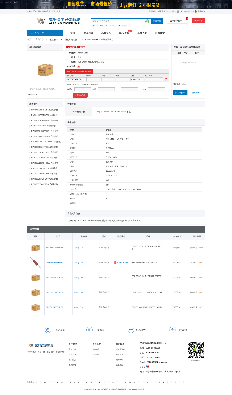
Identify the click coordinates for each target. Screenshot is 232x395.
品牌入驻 (161, 11)
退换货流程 (120, 349)
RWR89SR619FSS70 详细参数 (44, 179)
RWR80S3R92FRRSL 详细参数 (44, 152)
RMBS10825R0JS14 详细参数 (44, 158)
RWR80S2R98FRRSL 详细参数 (44, 163)
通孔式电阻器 (72, 39)
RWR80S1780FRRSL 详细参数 (44, 184)
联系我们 (72, 355)
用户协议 (72, 360)
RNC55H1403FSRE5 (54, 307)
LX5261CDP (111, 26)
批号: (73, 57)
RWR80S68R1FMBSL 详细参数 (44, 136)
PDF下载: (71, 66)
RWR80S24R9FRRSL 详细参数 (44, 131)
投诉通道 (119, 355)
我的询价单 (179, 20)
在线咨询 (201, 11)
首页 (29, 39)
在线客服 (119, 365)
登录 (53, 11)
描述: (73, 62)
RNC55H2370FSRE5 (54, 277)
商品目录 (88, 33)
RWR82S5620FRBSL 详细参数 (44, 147)
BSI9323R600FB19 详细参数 (43, 126)
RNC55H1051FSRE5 (54, 248)
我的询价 (152, 11)
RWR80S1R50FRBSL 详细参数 (44, 120)
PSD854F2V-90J (97, 26)
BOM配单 (124, 33)
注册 (58, 11)
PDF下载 (171, 11)
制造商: (72, 53)
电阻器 (54, 39)
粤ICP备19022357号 (136, 389)
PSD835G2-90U (125, 26)
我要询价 (198, 20)
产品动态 (95, 355)
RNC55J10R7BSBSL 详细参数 (44, 173)
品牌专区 (106, 33)
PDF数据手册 (121, 263)
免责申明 (119, 360)
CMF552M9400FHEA (54, 263)
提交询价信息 (80, 95)
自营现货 (160, 33)
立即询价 (196, 92)
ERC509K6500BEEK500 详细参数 (46, 142)
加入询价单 (180, 92)
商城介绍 (72, 349)
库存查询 (157, 21)
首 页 (72, 33)
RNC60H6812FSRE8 (54, 292)
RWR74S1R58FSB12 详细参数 (44, 110)
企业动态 (95, 349)
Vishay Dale (83, 53)
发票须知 (72, 365)
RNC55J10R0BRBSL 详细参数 (44, 168)
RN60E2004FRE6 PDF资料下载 (116, 111)
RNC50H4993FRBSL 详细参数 (44, 115)
